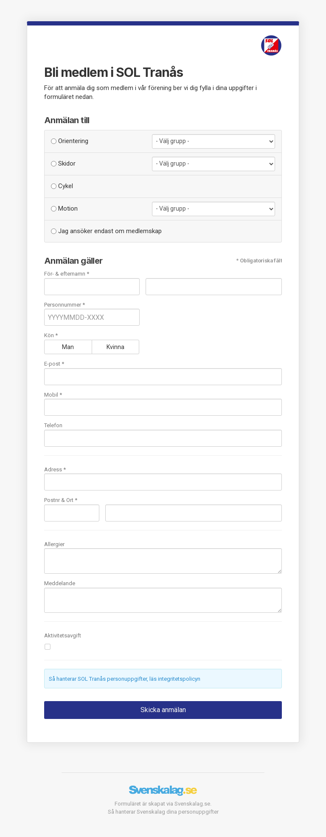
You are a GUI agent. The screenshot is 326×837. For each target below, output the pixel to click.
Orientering (69, 141)
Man (68, 347)
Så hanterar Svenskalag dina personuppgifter (163, 812)
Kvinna (115, 347)
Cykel (62, 186)
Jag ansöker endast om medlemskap (106, 231)
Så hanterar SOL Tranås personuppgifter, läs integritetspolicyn (124, 679)
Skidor (63, 163)
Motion (64, 208)
